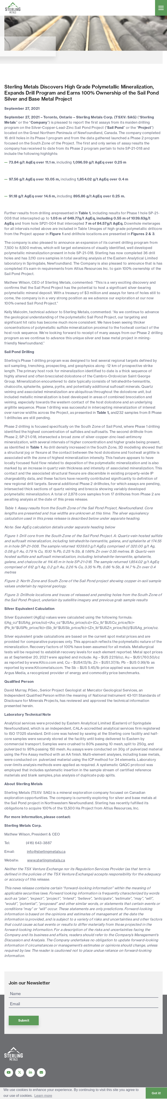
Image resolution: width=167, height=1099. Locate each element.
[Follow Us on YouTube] (8, 1072)
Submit (23, 1020)
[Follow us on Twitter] (19, 1072)
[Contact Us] (41, 1072)
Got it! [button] (156, 1093)
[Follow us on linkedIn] (30, 1072)
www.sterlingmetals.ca (46, 860)
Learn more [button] (43, 1095)
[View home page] (13, 1059)
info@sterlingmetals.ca (46, 851)
